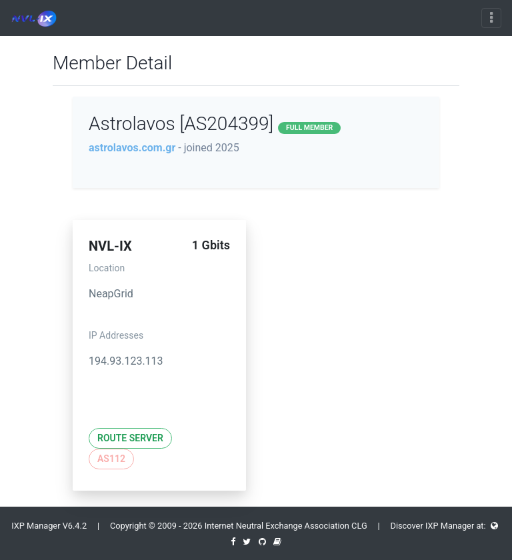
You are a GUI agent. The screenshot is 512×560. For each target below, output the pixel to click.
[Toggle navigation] (491, 18)
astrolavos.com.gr (132, 147)
